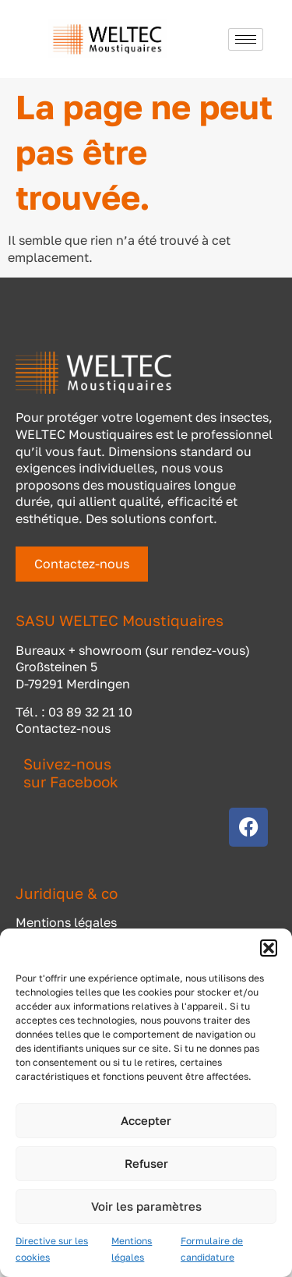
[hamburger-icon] (245, 39)
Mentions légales (66, 922)
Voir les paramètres (146, 1206)
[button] (268, 948)
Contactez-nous (63, 728)
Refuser (146, 1163)
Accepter (146, 1120)
